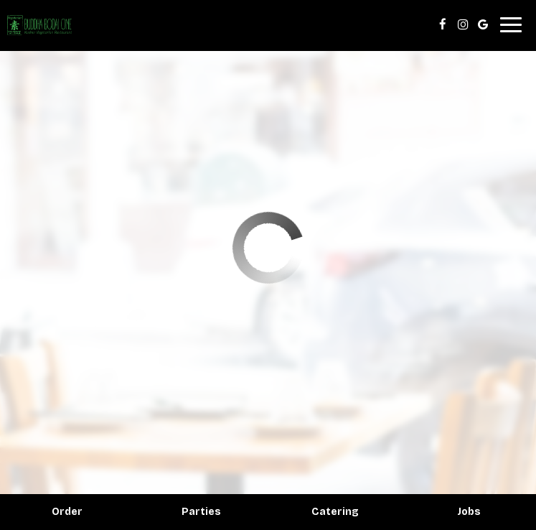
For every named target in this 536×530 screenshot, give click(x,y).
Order (67, 512)
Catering (335, 512)
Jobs (469, 512)
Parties (201, 512)
